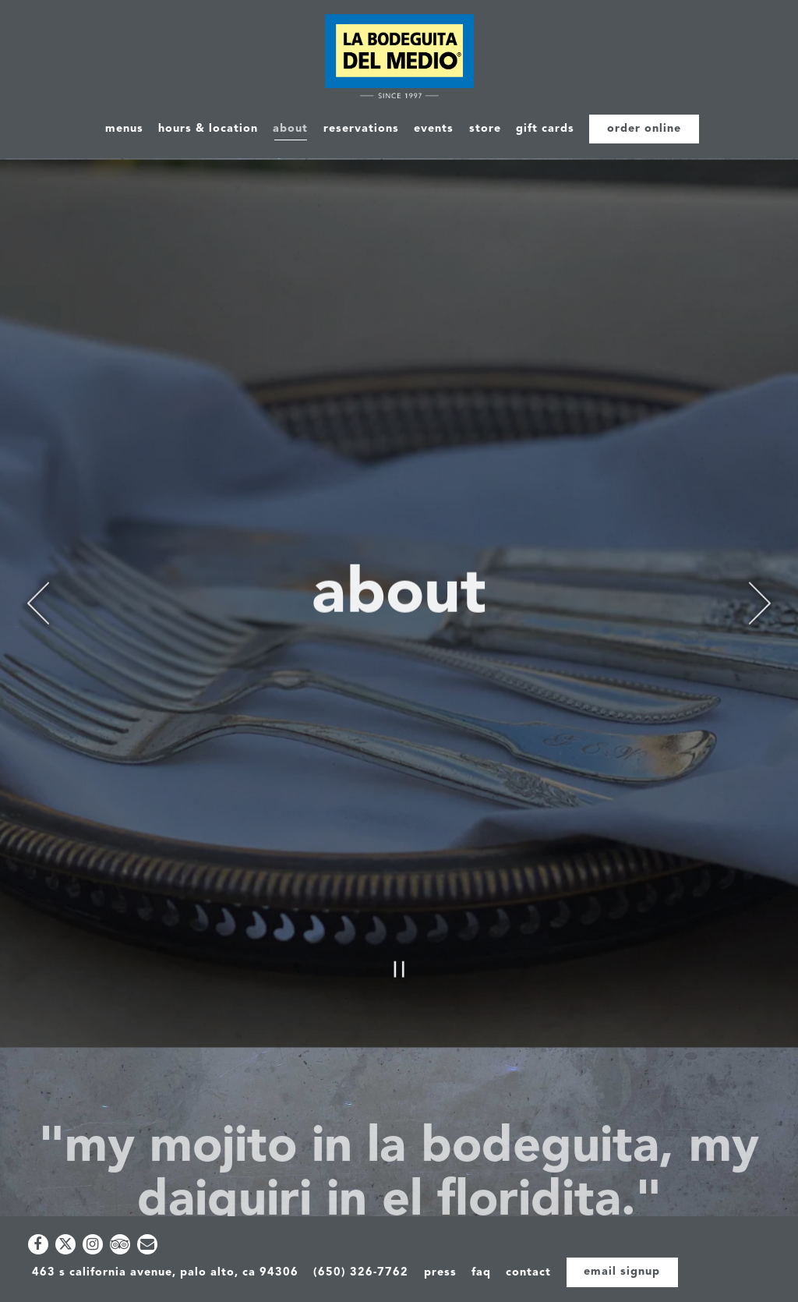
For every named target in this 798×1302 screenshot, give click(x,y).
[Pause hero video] (399, 884)
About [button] (290, 129)
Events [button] (434, 129)
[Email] (147, 1244)
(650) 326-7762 (360, 1273)
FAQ (481, 1273)
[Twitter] (65, 1244)
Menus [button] (124, 129)
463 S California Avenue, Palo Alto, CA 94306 (165, 1273)
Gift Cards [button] (545, 129)
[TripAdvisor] (120, 1244)
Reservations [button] (361, 129)
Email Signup (622, 1272)
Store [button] (485, 129)
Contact (528, 1273)
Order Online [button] (644, 129)
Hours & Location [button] (208, 129)
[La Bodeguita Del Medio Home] (399, 59)
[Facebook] (38, 1244)
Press (440, 1273)
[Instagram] (93, 1244)
